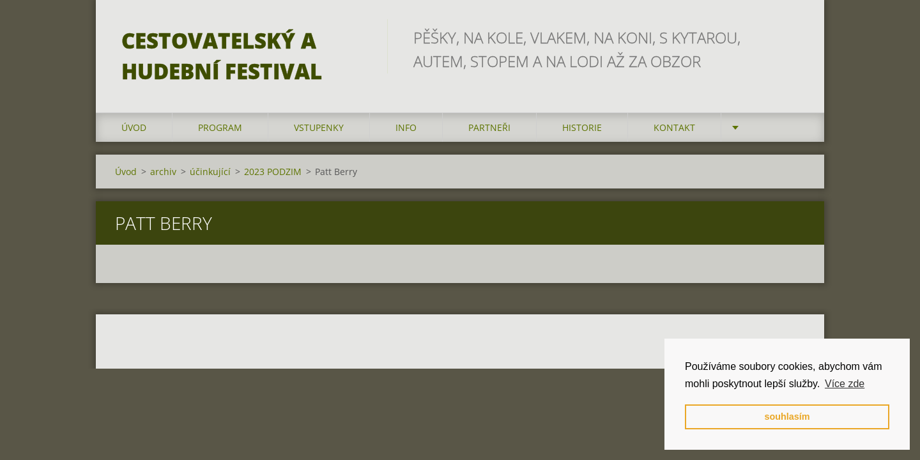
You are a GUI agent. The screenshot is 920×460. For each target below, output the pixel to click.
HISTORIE (582, 127)
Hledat (791, 37)
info (406, 127)
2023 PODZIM (273, 171)
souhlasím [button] (786, 416)
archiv (163, 171)
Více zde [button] (844, 383)
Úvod (133, 127)
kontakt (674, 127)
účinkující (210, 171)
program (220, 127)
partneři (489, 127)
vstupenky (319, 127)
